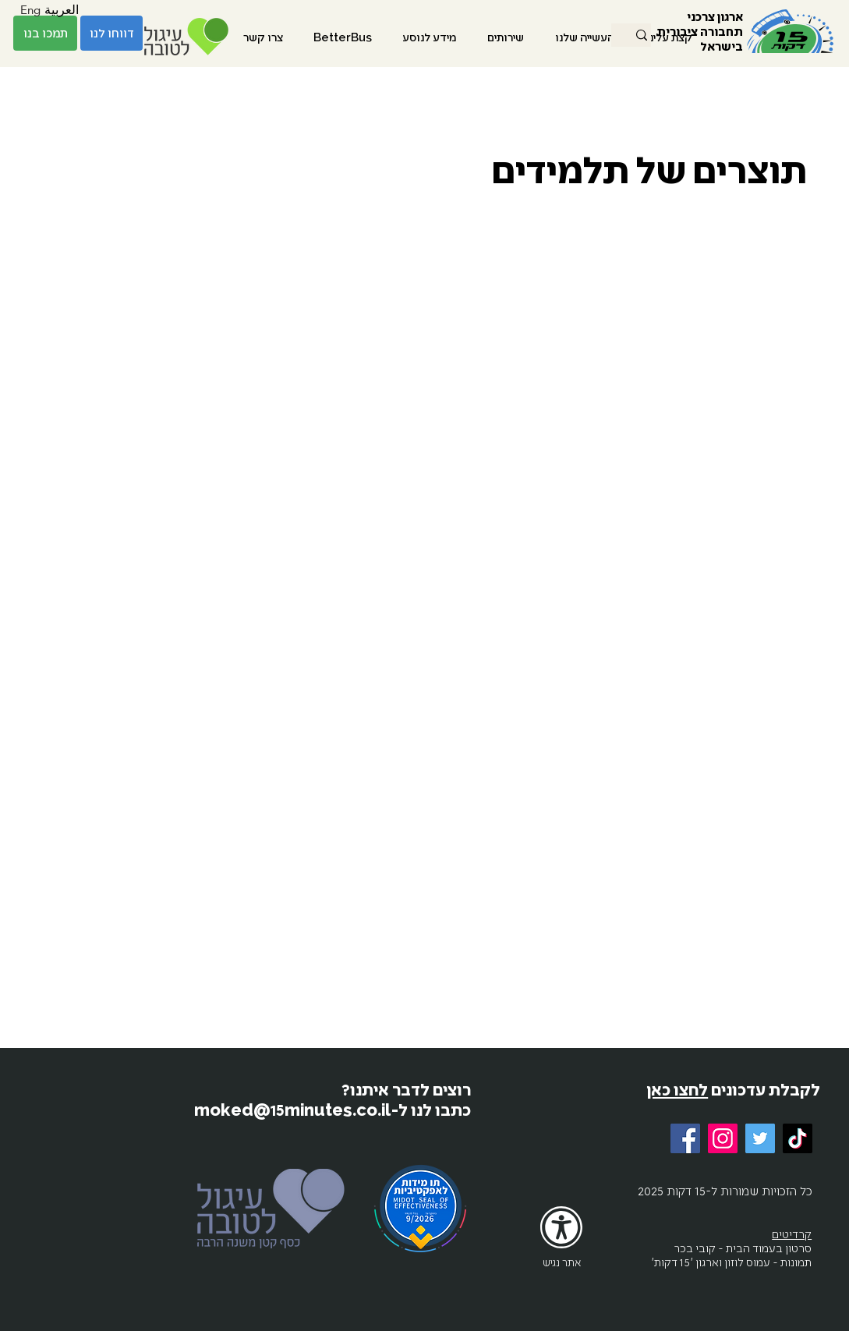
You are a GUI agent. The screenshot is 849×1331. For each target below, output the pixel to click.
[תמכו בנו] (45, 33)
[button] (584, 36)
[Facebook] (685, 1138)
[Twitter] (760, 1138)
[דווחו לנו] (111, 33)
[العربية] (61, 9)
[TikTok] (797, 1138)
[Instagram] (723, 1138)
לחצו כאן (677, 1088)
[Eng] (30, 9)
